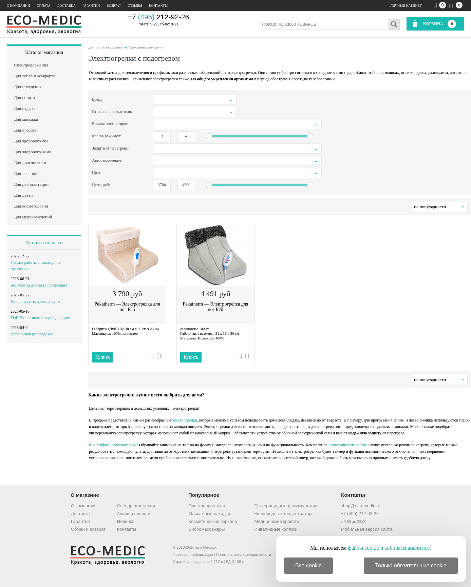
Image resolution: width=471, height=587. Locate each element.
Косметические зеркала (213, 521)
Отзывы (135, 5)
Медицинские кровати (277, 521)
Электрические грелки (146, 47)
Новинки (125, 521)
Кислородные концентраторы (285, 513)
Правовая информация (193, 554)
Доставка (66, 5)
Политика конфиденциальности (243, 554)
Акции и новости (43, 242)
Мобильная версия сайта (366, 529)
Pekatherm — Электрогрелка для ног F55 (127, 306)
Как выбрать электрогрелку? (113, 445)
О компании (18, 5)
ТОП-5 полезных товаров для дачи (40, 317)
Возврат (114, 5)
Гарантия (80, 521)
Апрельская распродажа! (32, 334)
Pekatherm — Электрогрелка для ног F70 (215, 306)
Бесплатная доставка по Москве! (39, 285)
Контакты (158, 5)
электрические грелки (348, 445)
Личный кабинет (406, 5)
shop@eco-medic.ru (360, 505)
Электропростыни (207, 505)
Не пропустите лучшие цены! (36, 301)
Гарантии (91, 5)
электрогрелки (184, 420)
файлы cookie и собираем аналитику (390, 548)
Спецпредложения (136, 505)
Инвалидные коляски (276, 529)
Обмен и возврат (88, 529)
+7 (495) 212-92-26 (360, 513)
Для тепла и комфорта (105, 47)
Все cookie (308, 565)
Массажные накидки (209, 513)
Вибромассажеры (207, 529)
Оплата (43, 5)
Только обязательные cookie (411, 565)
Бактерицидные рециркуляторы (287, 505)
